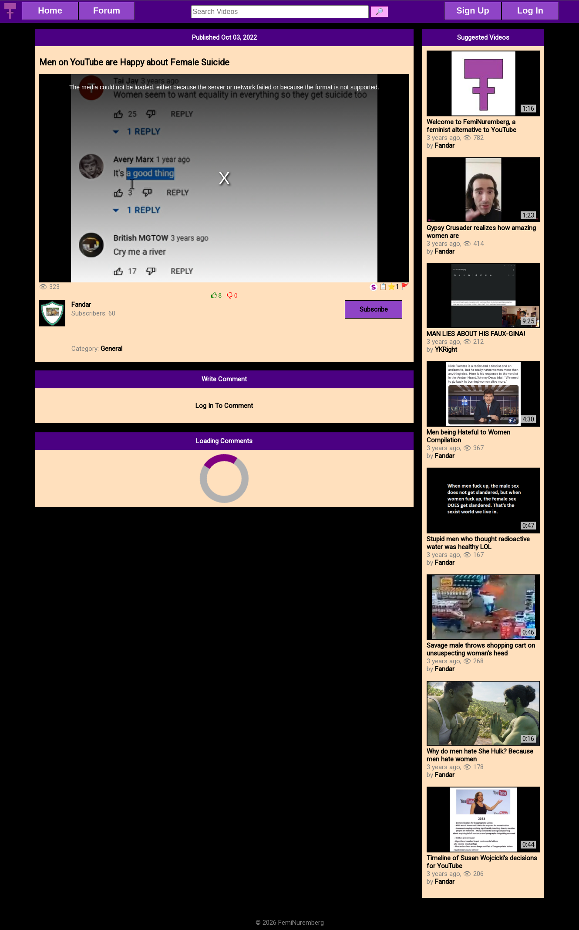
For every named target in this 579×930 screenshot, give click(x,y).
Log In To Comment (224, 406)
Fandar (81, 305)
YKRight (446, 349)
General (111, 349)
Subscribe (374, 309)
